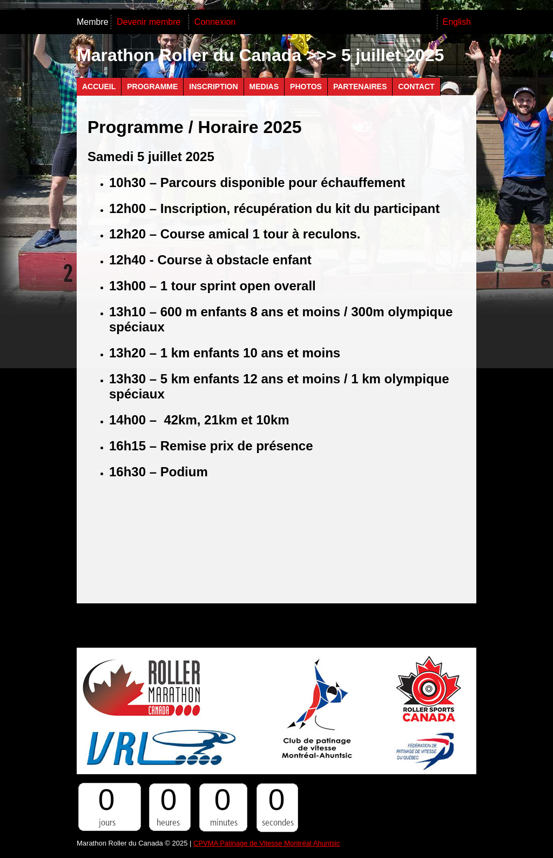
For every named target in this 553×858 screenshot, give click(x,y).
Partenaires (360, 86)
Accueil (99, 86)
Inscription (213, 86)
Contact (416, 86)
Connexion (215, 21)
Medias (264, 86)
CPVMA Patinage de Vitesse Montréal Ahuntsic (266, 843)
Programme (152, 86)
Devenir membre (150, 21)
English (457, 21)
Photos (306, 86)
